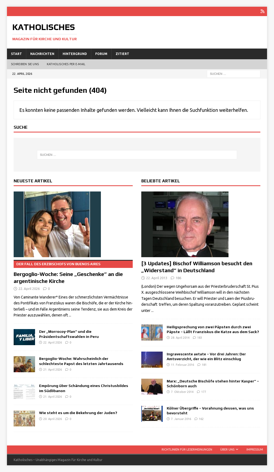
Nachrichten (42, 54)
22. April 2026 (29, 288)
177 (203, 391)
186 (178, 278)
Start (16, 54)
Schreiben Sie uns (25, 64)
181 (204, 364)
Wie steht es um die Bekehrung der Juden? (78, 413)
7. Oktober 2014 (182, 391)
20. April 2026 (52, 419)
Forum (101, 54)
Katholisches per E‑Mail (66, 64)
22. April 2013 (156, 278)
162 (201, 419)
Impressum (254, 449)
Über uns (227, 449)
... (70, 315)
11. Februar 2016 (182, 364)
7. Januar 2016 (181, 419)
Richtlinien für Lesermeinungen (187, 449)
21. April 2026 (52, 369)
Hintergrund (75, 54)
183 (199, 337)
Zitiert (122, 54)
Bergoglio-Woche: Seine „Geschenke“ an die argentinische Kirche (73, 272)
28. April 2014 (180, 337)
